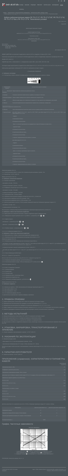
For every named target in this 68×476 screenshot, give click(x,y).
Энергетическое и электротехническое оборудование (19, 12)
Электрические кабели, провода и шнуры (39, 12)
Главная (4, 12)
